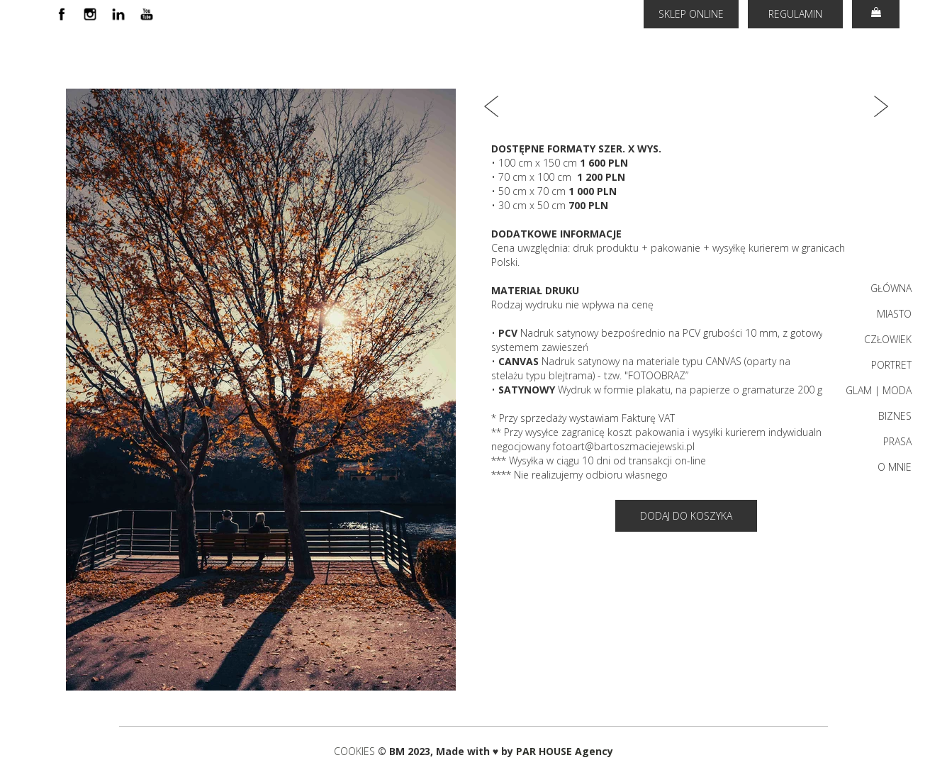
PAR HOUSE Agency (564, 751)
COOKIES (356, 751)
